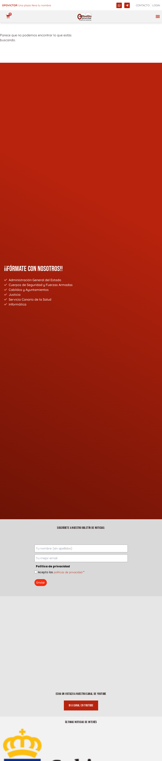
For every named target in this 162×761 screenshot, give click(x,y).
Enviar (40, 583)
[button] (157, 16)
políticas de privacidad (68, 572)
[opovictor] (84, 16)
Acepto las (61, 572)
